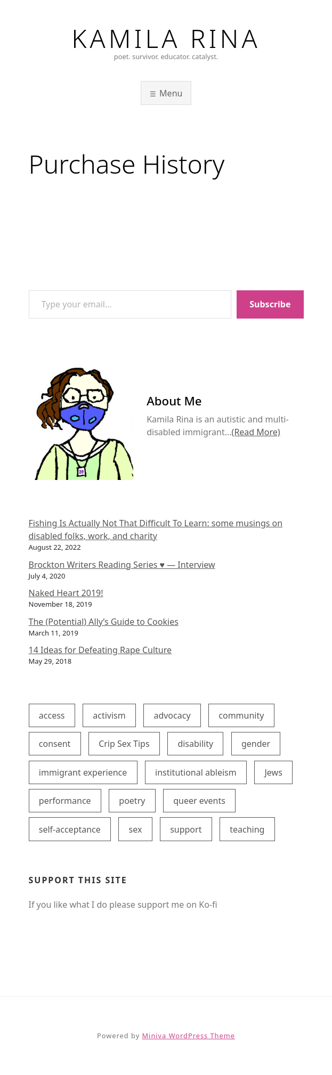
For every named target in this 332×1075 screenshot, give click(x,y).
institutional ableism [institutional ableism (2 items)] (196, 772)
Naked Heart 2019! (66, 593)
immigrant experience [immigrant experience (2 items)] (83, 772)
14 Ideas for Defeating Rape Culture (100, 650)
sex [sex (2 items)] (135, 829)
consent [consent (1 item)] (55, 744)
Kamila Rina (165, 38)
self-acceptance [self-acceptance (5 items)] (70, 829)
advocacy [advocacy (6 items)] (171, 715)
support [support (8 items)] (185, 829)
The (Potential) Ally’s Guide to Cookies (104, 622)
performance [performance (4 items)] (65, 801)
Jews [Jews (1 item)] (273, 772)
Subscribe (269, 304)
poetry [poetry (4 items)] (132, 801)
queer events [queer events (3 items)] (199, 801)
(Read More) (256, 432)
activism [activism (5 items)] (109, 715)
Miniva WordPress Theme (188, 1035)
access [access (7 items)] (52, 715)
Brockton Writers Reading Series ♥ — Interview (122, 565)
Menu (170, 93)
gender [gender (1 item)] (255, 744)
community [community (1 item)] (241, 715)
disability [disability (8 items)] (195, 744)
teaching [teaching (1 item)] (247, 829)
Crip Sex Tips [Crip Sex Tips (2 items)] (124, 744)
